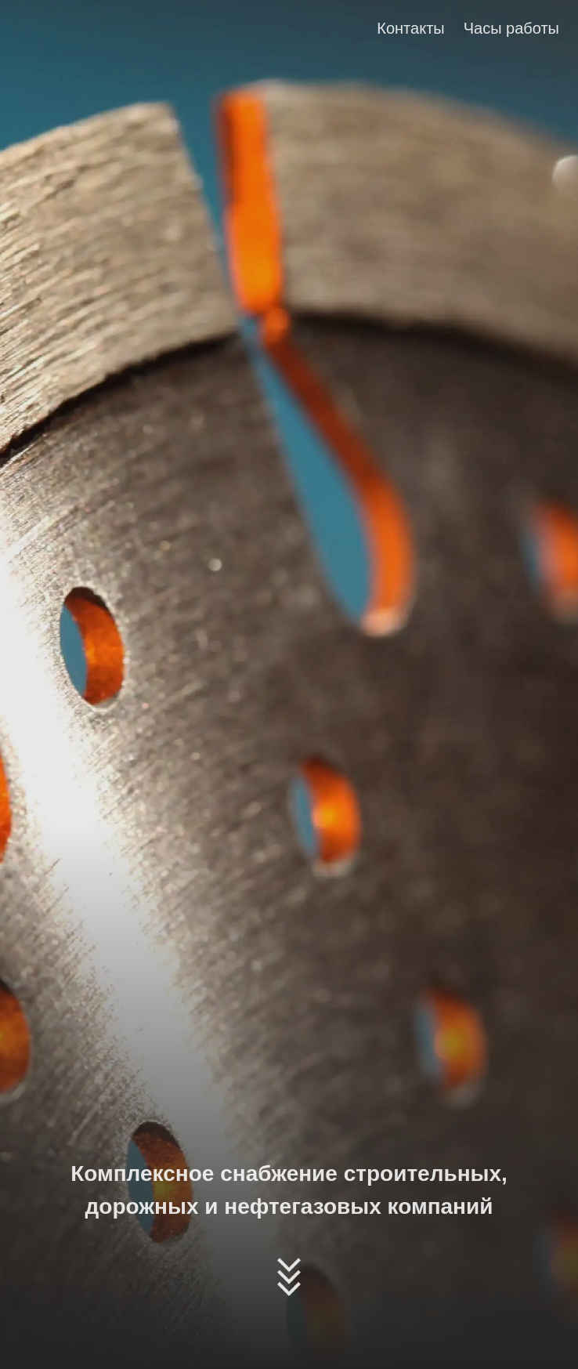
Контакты (410, 28)
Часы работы (511, 28)
